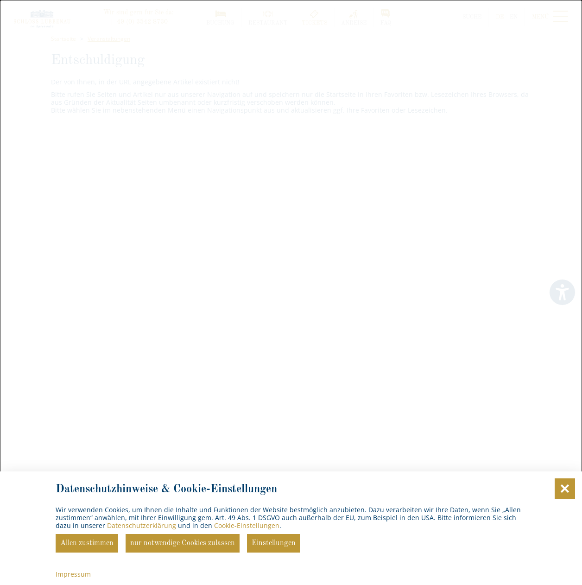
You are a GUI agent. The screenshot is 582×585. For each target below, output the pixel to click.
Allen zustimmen (87, 543)
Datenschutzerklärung (141, 525)
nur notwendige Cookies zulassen (182, 543)
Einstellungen (274, 543)
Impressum (73, 574)
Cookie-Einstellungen (246, 525)
